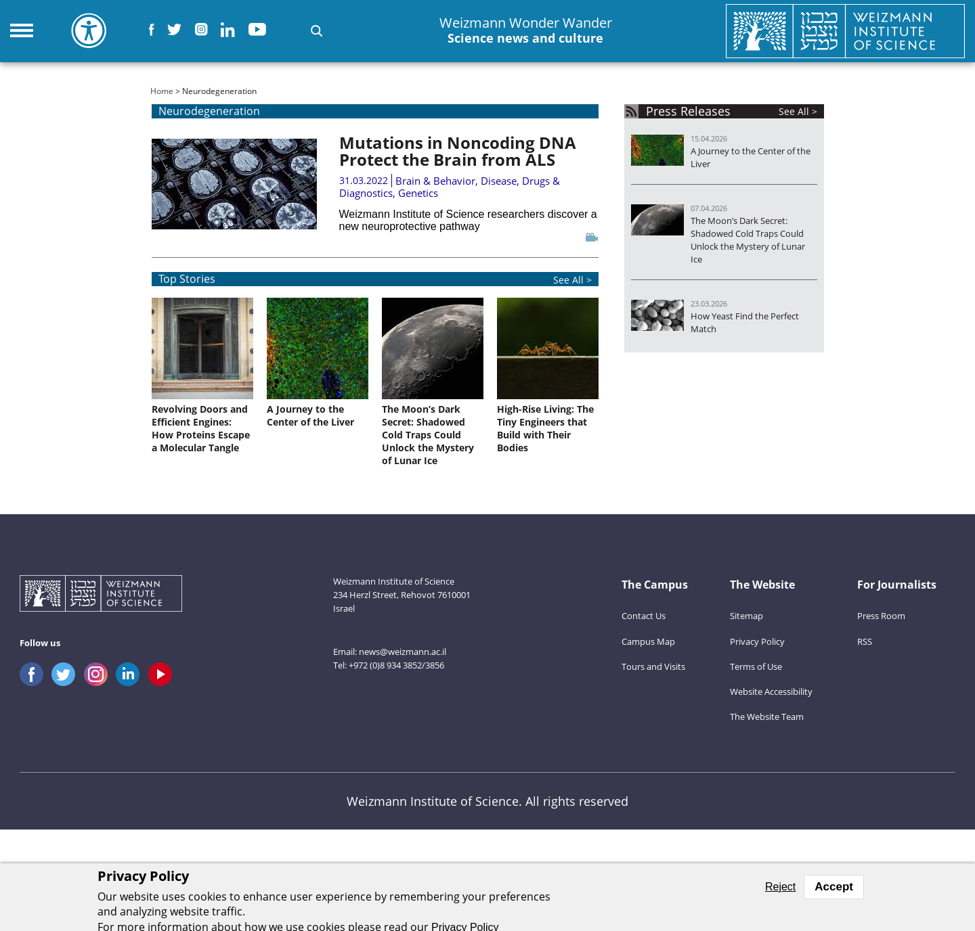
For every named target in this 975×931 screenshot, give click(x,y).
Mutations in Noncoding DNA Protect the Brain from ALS (457, 151)
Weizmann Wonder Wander (525, 31)
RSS (864, 641)
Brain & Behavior (435, 180)
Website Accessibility (771, 691)
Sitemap (746, 616)
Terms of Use (756, 666)
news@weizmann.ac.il (402, 651)
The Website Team (767, 716)
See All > (572, 279)
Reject (780, 886)
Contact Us (644, 616)
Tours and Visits (653, 666)
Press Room (881, 616)
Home (161, 91)
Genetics (418, 193)
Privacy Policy (757, 641)
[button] (316, 30)
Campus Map (648, 641)
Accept (834, 886)
